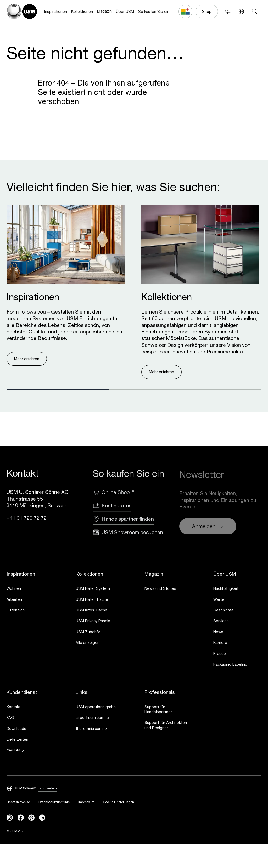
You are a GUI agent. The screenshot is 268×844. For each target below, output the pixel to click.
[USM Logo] (22, 11)
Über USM (125, 11)
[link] (30, 589)
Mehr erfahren (26, 358)
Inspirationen (55, 11)
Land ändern (47, 789)
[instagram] (10, 818)
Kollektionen (82, 11)
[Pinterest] (31, 818)
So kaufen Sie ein (153, 11)
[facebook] (21, 818)
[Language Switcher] (241, 11)
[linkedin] (42, 818)
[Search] (254, 11)
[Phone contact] (227, 11)
